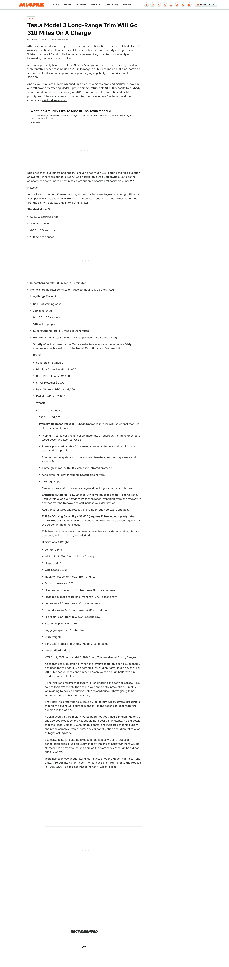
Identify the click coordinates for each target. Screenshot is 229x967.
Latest (56, 4)
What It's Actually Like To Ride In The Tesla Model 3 (70, 111)
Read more (35, 123)
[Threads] (171, 4)
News (68, 4)
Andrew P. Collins (39, 39)
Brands (96, 4)
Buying (127, 4)
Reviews (81, 4)
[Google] (183, 4)
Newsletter (205, 4)
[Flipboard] (159, 4)
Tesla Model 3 (132, 46)
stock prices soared (54, 100)
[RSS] (189, 4)
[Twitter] (165, 4)
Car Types (111, 4)
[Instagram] (177, 4)
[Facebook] (146, 4)
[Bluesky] (152, 4)
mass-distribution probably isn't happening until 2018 (102, 180)
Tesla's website (82, 344)
